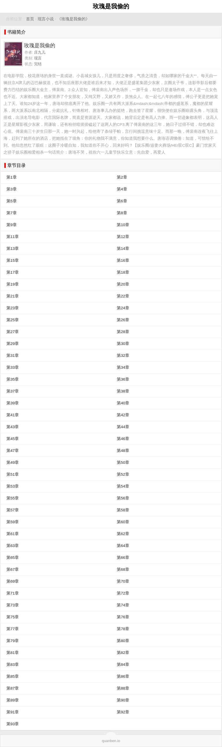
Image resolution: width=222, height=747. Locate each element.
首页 (30, 19)
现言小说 (46, 19)
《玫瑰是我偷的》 (73, 19)
